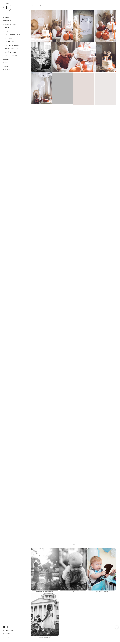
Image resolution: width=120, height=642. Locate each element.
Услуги (5, 62)
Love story (8, 38)
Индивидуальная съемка (13, 48)
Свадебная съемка (11, 55)
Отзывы (5, 66)
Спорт (7, 28)
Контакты (6, 69)
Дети (6, 31)
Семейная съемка (10, 52)
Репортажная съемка (12, 45)
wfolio (8, 638)
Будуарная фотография (12, 35)
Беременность (9, 42)
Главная (6, 17)
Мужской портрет (10, 24)
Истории (6, 59)
